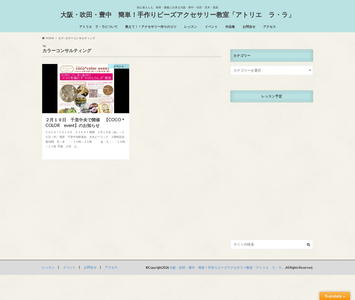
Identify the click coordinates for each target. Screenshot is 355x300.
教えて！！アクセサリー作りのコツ (151, 27)
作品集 (230, 27)
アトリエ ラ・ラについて (98, 27)
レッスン (190, 27)
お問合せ (249, 27)
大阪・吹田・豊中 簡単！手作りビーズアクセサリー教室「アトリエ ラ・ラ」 (177, 14)
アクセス (269, 27)
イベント (211, 27)
